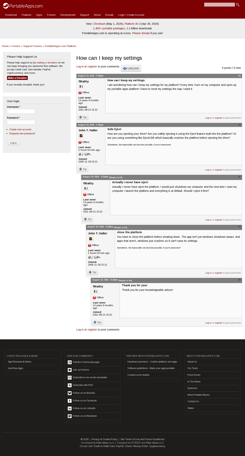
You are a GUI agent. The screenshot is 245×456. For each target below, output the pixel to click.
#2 (239, 125)
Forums (51, 14)
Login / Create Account (131, 14)
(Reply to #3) (120, 227)
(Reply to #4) (125, 280)
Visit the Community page (84, 362)
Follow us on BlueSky (81, 393)
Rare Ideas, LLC (105, 442)
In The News (193, 381)
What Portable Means (198, 395)
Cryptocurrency (157, 446)
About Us (192, 361)
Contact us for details (138, 375)
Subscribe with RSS (80, 385)
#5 (239, 280)
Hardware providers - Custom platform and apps (152, 361)
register (92, 66)
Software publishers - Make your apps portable (151, 368)
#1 (239, 76)
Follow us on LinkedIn (82, 408)
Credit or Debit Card (104, 446)
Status (190, 408)
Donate (109, 14)
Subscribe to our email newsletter (87, 378)
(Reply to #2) (115, 177)
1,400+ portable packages (109, 28)
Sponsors (192, 388)
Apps (39, 14)
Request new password (22, 133)
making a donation (47, 62)
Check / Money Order (136, 446)
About (97, 14)
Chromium (99, 23)
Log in (80, 66)
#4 (239, 227)
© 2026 (85, 439)
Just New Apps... (16, 368)
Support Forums (32, 46)
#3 (239, 177)
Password (13, 117)
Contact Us (193, 401)
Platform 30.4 (132, 23)
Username (13, 107)
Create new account (20, 129)
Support (84, 14)
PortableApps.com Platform (60, 46)
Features (26, 14)
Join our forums (78, 370)
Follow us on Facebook (82, 401)
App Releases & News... (20, 361)
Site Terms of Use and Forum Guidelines (143, 439)
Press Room (193, 375)
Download (11, 14)
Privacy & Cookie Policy (105, 439)
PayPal (120, 446)
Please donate (141, 33)
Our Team (192, 368)
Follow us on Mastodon (82, 416)
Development (67, 14)
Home (5, 46)
